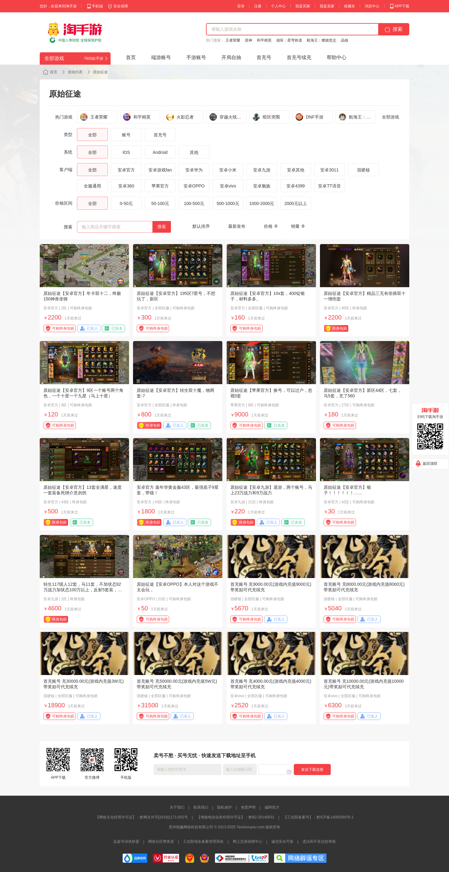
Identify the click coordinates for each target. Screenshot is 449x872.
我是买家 (302, 6)
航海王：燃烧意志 (321, 40)
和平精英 (264, 40)
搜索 (161, 226)
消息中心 (372, 6)
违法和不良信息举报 (319, 841)
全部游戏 (390, 117)
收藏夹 (349, 6)
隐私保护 (224, 807)
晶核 (344, 40)
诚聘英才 (272, 807)
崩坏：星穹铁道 (289, 40)
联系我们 (200, 807)
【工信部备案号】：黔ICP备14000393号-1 (318, 817)
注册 (257, 6)
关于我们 (177, 807)
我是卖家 (327, 6)
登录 (241, 6)
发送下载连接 (312, 769)
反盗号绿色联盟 (126, 841)
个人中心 (278, 6)
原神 (248, 40)
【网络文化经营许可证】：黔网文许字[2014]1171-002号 (141, 817)
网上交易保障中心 (247, 841)
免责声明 (248, 807)
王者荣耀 (232, 40)
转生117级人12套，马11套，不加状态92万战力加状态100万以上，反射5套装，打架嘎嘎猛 (82, 590)
